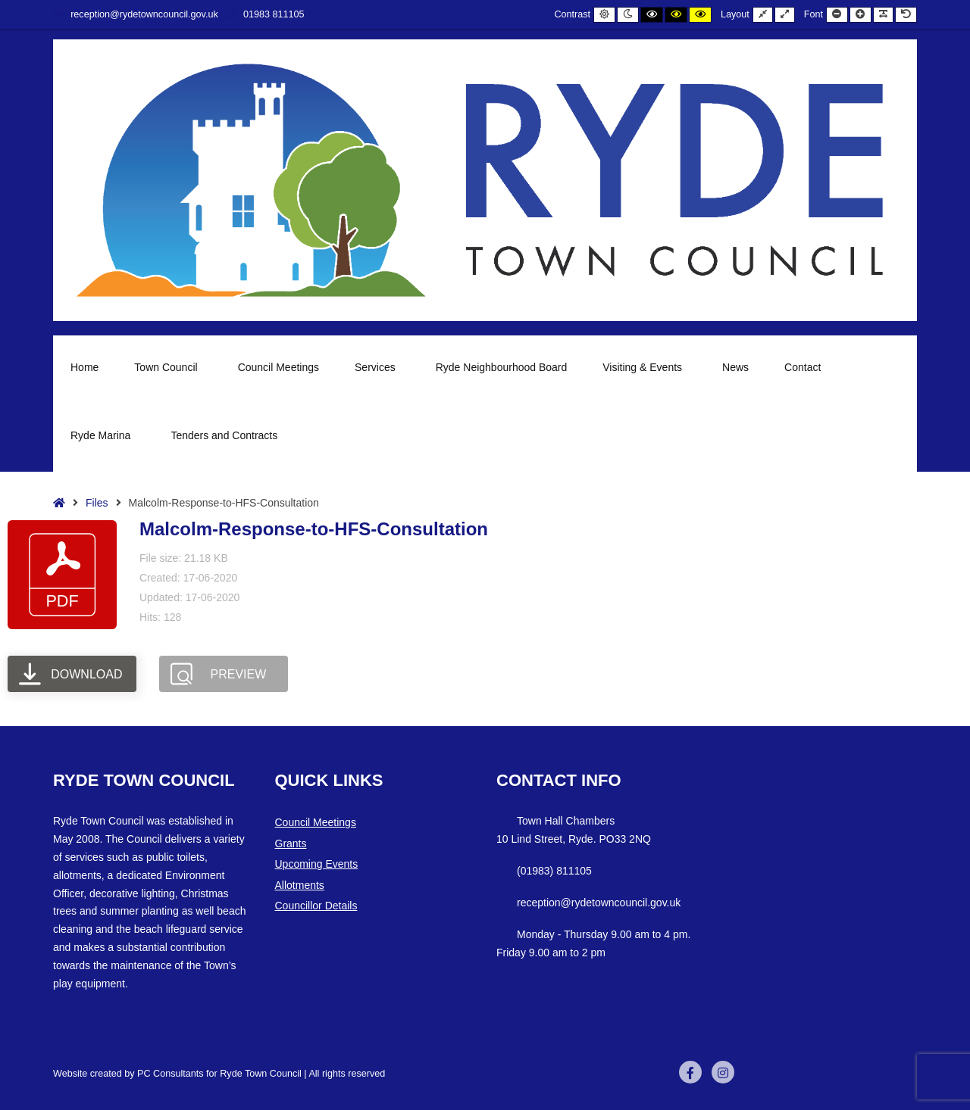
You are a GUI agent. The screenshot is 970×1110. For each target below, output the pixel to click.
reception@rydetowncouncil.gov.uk (135, 14)
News (735, 367)
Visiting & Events (644, 367)
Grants (291, 843)
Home (84, 367)
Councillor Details (316, 906)
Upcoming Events (316, 864)
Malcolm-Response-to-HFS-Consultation (313, 529)
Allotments (299, 885)
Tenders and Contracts (224, 435)
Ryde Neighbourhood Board (502, 367)
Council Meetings (278, 367)
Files (97, 503)
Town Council (168, 367)
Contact (802, 367)
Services (377, 367)
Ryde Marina (102, 435)
